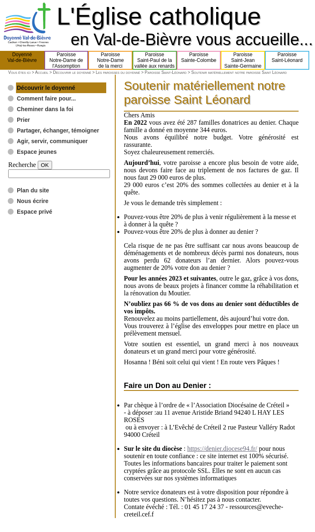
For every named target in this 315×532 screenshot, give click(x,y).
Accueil (41, 72)
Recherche (22, 164)
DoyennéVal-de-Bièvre (22, 60)
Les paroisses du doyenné (118, 72)
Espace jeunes (37, 151)
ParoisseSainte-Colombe (199, 60)
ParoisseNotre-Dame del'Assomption (66, 60)
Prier (23, 119)
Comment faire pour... (46, 98)
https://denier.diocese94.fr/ (222, 448)
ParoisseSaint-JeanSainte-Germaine (243, 60)
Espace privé (34, 211)
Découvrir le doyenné (72, 72)
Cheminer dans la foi (45, 109)
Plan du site (33, 190)
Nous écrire (32, 201)
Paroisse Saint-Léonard (166, 72)
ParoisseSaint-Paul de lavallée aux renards (155, 60)
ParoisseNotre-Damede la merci (110, 60)
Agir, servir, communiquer (52, 141)
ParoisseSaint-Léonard (287, 60)
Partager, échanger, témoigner (58, 130)
